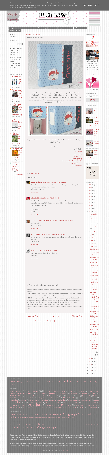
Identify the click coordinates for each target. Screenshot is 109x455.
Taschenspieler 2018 (89, 403)
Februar (93, 352)
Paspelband (82, 398)
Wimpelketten (92, 405)
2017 (90, 209)
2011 (90, 370)
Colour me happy (22, 418)
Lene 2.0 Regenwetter (96, 143)
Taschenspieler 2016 (71, 403)
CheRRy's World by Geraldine (42, 220)
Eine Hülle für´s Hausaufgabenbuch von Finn (94, 344)
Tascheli (96, 400)
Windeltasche (27, 407)
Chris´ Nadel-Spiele (38, 234)
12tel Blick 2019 (34, 415)
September (94, 227)
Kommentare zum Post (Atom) (45, 321)
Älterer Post (77, 316)
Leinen (78, 396)
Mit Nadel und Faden (16, 77)
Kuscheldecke (42, 396)
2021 (90, 197)
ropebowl (81, 407)
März (92, 246)
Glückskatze (96, 110)
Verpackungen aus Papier (44, 427)
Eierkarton (20, 425)
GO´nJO (30, 394)
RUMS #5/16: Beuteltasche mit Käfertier (94, 335)
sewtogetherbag (92, 407)
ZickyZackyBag (42, 407)
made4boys (78, 154)
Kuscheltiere (53, 396)
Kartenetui (84, 394)
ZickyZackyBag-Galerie (65, 28)
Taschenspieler (35, 403)
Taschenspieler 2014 (53, 403)
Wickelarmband (80, 405)
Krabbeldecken (31, 396)
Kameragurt (73, 394)
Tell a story (79, 382)
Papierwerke (92, 424)
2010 (90, 373)
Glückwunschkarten (34, 424)
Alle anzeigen (19, 174)
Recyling (24, 400)
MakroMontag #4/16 (94, 312)
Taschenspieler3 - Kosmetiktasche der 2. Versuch (94, 286)
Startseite (55, 316)
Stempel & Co (22, 428)
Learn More (87, 5)
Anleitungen (52, 28)
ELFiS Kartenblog (15, 120)
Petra (33, 250)
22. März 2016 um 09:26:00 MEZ (48, 198)
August (93, 231)
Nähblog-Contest (51, 382)
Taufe (29, 428)
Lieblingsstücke (17, 149)
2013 (90, 365)
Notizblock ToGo (28, 398)
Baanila (34, 198)
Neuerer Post (32, 316)
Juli (92, 235)
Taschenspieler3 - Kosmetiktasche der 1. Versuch (94, 269)
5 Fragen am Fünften (24, 382)
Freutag (34, 382)
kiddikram (79, 151)
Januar (93, 355)
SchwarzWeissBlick (61, 418)
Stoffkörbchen (72, 400)
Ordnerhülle (35, 173)
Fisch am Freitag (34, 418)
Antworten (34, 192)
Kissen (92, 393)
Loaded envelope (80, 425)
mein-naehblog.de (38, 182)
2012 (90, 367)
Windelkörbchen (15, 407)
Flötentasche (80, 391)
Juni (92, 237)
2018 (90, 206)
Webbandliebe (77, 165)
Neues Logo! (94, 329)
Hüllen (52, 393)
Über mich (18, 28)
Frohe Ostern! (94, 262)
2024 (90, 188)
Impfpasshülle (63, 393)
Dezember (94, 214)
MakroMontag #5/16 (94, 258)
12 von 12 (14, 382)
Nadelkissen (16, 398)
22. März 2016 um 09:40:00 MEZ (63, 220)
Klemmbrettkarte (57, 425)
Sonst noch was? (65, 381)
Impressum (27, 28)
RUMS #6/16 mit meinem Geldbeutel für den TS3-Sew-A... (94, 298)
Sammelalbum (13, 428)
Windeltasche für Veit (94, 307)
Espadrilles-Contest (59, 391)
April (92, 243)
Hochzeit (48, 425)
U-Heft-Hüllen (35, 405)
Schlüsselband (33, 400)
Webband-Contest (88, 382)
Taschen (16, 402)
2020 (90, 200)
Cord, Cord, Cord (76, 163)
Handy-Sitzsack (41, 394)
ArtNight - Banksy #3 (20, 125)
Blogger (65, 450)
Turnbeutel (13, 405)
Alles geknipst (70, 414)
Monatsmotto (41, 382)
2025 (90, 185)
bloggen (97, 382)
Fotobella (91, 391)
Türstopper (23, 405)
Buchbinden (13, 425)
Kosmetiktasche (16, 396)
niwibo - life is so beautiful (16, 105)
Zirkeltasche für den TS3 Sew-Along (94, 319)
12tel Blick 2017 (23, 415)
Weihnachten (66, 405)
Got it (96, 5)
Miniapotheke (86, 396)
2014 (90, 362)
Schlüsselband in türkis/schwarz (94, 252)
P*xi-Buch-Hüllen (69, 398)
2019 (90, 203)
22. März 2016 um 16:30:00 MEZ (56, 234)
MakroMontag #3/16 (94, 325)
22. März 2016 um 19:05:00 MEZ (46, 250)
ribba (59, 428)
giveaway (12, 384)
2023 (90, 191)
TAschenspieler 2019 (85, 400)
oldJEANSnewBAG (80, 28)
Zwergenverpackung (57, 407)
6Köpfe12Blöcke (15, 391)
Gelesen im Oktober (20, 82)
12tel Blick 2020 (45, 415)
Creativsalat (15, 163)
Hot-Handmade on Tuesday (72, 161)
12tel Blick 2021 (57, 415)
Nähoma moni (16, 90)
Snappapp (53, 400)
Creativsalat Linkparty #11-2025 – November (16, 167)
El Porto (47, 391)
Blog (11, 28)
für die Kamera (71, 407)
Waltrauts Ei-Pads (15, 30)
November (94, 219)
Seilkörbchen (44, 400)
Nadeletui (96, 396)
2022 (90, 194)
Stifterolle (61, 400)
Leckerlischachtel (69, 425)
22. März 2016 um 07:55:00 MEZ (55, 182)
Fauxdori (70, 391)
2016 (90, 212)
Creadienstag (78, 156)
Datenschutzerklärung (40, 28)
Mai (92, 240)
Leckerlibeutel (69, 396)
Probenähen (14, 400)
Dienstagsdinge (77, 158)
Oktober (94, 224)
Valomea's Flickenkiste (15, 134)
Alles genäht (31, 391)
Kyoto (62, 396)
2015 (90, 359)
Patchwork (92, 398)
